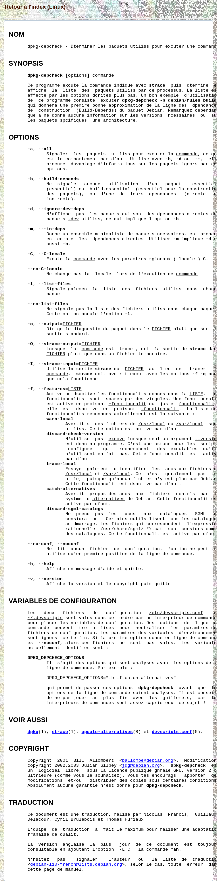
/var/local (189, 424)
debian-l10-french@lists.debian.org (76, 864)
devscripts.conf (172, 731)
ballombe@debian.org (147, 760)
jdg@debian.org (141, 765)
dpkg (33, 731)
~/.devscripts (45, 617)
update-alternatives (107, 731)
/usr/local (151, 424)
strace (60, 731)
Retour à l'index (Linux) (35, 7)
